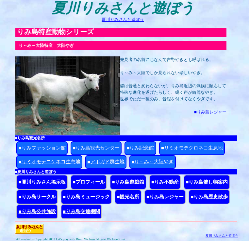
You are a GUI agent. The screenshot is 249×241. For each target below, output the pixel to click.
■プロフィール (89, 182)
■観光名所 (128, 196)
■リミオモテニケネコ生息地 (49, 161)
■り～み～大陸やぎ (153, 161)
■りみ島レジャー (210, 112)
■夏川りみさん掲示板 (42, 182)
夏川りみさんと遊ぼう (123, 19)
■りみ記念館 (140, 148)
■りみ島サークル (37, 196)
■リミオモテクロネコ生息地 (192, 148)
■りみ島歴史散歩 (209, 196)
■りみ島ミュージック (86, 196)
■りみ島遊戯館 (128, 182)
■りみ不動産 (165, 182)
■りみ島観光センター (96, 148)
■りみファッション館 (42, 148)
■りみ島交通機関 (81, 211)
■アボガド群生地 (105, 161)
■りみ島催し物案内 (207, 182)
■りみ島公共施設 (37, 211)
